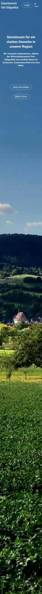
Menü (36, 5)
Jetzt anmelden (21, 87)
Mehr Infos (21, 96)
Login (27, 5)
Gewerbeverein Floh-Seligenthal (9, 5)
